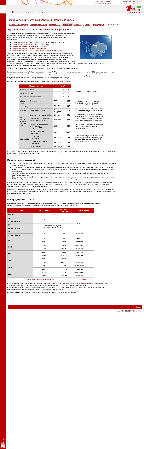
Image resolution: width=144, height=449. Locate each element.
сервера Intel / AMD (38, 25)
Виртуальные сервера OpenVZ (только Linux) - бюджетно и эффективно (37, 50)
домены (86, 25)
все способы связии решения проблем (104, 2)
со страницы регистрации (61, 81)
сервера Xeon (55, 25)
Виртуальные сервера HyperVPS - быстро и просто (30, 46)
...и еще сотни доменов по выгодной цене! (40, 279)
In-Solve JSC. (136, 311)
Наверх (138, 307)
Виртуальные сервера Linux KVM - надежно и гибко (30, 48)
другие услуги (98, 25)
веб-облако (67, 25)
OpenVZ (77, 25)
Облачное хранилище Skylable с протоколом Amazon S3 (31, 44)
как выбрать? (113, 24)
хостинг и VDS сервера (18, 25)
